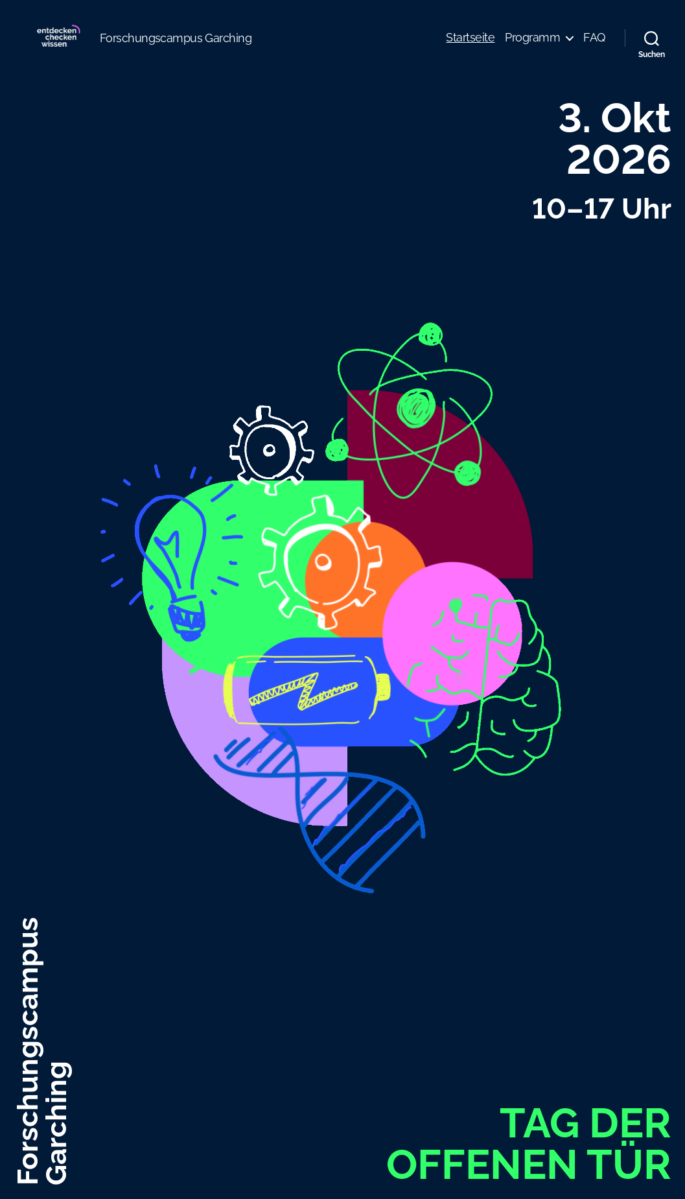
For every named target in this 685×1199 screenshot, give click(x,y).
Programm (532, 47)
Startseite (470, 47)
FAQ (594, 47)
